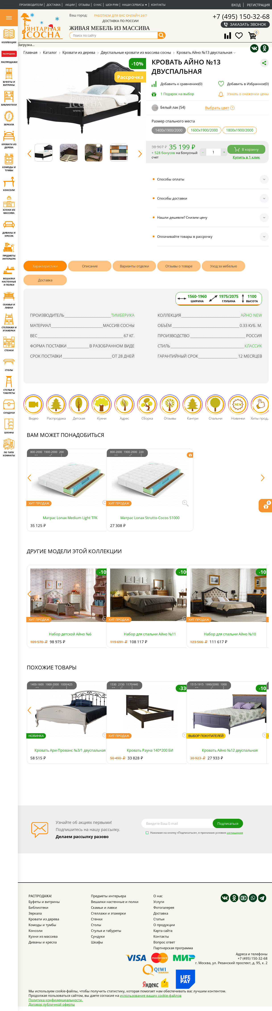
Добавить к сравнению (181, 84)
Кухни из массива (43, 936)
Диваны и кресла (43, 942)
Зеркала (35, 913)
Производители (31, 5)
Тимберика (122, 315)
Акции (70, 5)
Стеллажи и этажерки (108, 913)
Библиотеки (38, 907)
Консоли (36, 930)
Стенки (97, 919)
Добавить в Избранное (248, 84)
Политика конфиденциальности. (56, 1000)
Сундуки (98, 936)
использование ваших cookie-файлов (150, 995)
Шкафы (97, 942)
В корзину (246, 149)
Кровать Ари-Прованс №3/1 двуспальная (70, 750)
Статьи (159, 919)
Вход (236, 5)
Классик (253, 345)
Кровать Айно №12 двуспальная (230, 750)
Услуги (158, 901)
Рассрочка (130, 77)
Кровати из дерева (44, 919)
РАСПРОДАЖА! (40, 896)
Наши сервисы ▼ (134, 5)
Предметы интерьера (108, 896)
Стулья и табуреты (106, 930)
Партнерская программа (173, 948)
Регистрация (258, 5)
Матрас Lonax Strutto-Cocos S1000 (149, 517)
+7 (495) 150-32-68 (241, 16)
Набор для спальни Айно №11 (150, 634)
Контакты (158, 5)
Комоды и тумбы (42, 925)
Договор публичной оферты (52, 1004)
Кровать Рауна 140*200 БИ (150, 750)
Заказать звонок (248, 24)
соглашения (235, 833)
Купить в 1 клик (246, 157)
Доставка (54, 5)
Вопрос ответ (164, 942)
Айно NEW (251, 315)
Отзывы (84, 5)
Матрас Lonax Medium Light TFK (70, 517)
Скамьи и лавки (104, 907)
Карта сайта (162, 930)
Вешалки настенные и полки (114, 901)
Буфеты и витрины (44, 901)
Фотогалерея (163, 907)
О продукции (164, 925)
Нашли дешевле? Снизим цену (182, 217)
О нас (98, 5)
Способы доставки (172, 198)
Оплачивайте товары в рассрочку (184, 236)
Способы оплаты (170, 179)
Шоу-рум (112, 5)
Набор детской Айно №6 (70, 634)
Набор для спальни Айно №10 (230, 634)
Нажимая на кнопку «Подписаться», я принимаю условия (196, 833)
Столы (96, 925)
